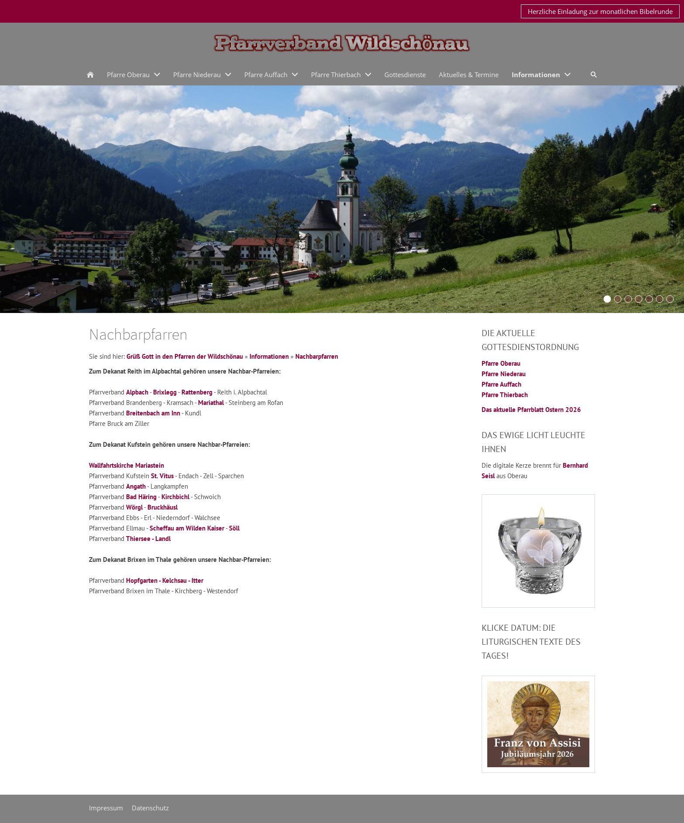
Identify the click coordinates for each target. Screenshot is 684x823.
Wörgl (134, 507)
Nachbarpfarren (316, 356)
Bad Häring (141, 497)
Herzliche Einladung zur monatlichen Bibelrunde (600, 11)
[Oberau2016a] (607, 299)
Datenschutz (150, 807)
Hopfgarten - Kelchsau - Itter (164, 580)
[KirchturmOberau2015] (617, 299)
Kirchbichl (175, 497)
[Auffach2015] (659, 299)
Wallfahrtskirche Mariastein (126, 465)
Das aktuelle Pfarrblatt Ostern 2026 (531, 409)
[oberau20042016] (649, 299)
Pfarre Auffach (501, 384)
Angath (136, 486)
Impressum (106, 807)
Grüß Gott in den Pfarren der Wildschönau (185, 356)
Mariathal (211, 402)
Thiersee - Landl (148, 538)
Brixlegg (165, 392)
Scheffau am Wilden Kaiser (187, 528)
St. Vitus (162, 476)
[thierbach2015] (670, 299)
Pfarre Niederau (504, 374)
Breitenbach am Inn (153, 413)
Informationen (269, 356)
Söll (234, 528)
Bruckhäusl (162, 507)
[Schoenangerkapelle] (638, 299)
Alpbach (137, 392)
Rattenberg (196, 392)
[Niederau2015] (628, 299)
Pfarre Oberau (501, 363)
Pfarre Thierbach (505, 395)
